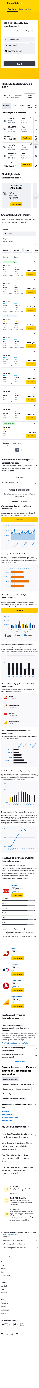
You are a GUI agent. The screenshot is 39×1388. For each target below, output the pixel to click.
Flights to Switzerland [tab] (10, 1084)
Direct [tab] (22, 105)
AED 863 (8, 23)
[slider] (36, 244)
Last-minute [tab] (29, 106)
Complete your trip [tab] (27, 1084)
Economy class (7, 1120)
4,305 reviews (16, 987)
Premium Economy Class (10, 1117)
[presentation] (19, 26)
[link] (16, 204)
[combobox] (8, 31)
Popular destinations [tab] (23, 1089)
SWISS (13, 948)
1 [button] (17, 450)
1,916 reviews (16, 955)
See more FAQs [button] (20, 1061)
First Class (5, 1111)
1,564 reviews (16, 971)
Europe (9, 1256)
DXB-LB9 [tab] (15, 501)
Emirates (14, 885)
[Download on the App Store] (19, 1325)
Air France (14, 964)
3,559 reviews (16, 892)
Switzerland (16, 1256)
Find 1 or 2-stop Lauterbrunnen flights (16, 1043)
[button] (3, 3)
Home (2, 1256)
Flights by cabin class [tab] (10, 1079)
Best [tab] (14, 105)
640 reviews (15, 1003)
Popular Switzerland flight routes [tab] (14, 1098)
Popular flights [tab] (8, 1094)
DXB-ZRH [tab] (19, 477)
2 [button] (21, 450)
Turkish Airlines (16, 980)
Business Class (7, 1114)
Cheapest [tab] (6, 105)
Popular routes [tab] (8, 1089)
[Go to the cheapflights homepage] (14, 3)
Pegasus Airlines (16, 996)
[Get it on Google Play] (6, 1325)
